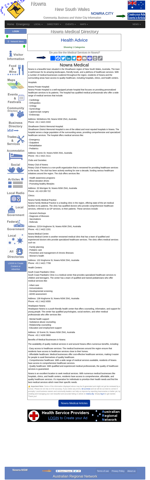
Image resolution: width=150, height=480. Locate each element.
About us (131, 471)
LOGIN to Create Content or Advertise (15, 266)
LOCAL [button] (38, 24)
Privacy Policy (118, 471)
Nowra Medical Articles (74, 403)
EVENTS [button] (70, 24)
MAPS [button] (84, 24)
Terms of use (103, 471)
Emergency (23, 24)
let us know (86, 389)
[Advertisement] (74, 445)
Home (10, 24)
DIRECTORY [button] (54, 24)
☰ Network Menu (15, 41)
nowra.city (90, 394)
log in (102, 394)
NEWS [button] (137, 24)
